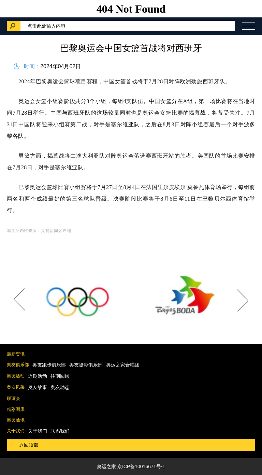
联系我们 (60, 431)
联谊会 (13, 398)
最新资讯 (16, 354)
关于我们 (16, 430)
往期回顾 (60, 376)
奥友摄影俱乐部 (86, 365)
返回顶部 (28, 445)
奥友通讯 (16, 419)
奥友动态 (60, 387)
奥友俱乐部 (18, 364)
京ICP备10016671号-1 (141, 466)
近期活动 (37, 376)
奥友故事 (37, 387)
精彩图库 (16, 409)
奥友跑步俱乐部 (49, 365)
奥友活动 (16, 375)
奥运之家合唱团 (123, 365)
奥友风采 (16, 387)
